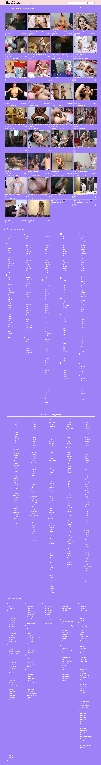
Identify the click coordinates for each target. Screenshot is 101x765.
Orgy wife (82, 582)
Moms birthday (66, 640)
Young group (12, 759)
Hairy (46, 284)
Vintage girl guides (13, 727)
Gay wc (29, 619)
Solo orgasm (83, 654)
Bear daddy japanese (14, 622)
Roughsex (65, 340)
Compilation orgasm (14, 646)
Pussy (64, 322)
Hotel (46, 308)
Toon (82, 300)
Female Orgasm (48, 207)
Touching (83, 302)
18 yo (9, 198)
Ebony (27, 301)
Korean (46, 346)
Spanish (83, 243)
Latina (46, 360)
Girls (84, 81)
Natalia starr (83, 568)
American (54, 105)
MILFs (64, 215)
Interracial (47, 324)
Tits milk (82, 702)
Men (64, 209)
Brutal (9, 293)
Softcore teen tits (84, 643)
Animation (10, 214)
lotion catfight (8, 171)
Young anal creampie (14, 757)
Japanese (47, 332)
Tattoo (82, 281)
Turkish (82, 308)
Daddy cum (30, 568)
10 (84, 7)
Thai (82, 289)
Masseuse (65, 202)
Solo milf (82, 652)
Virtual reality (12, 731)
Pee (64, 296)
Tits (82, 296)
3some (9, 200)
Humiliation (47, 310)
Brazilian (10, 284)
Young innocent (13, 763)
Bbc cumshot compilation (15, 613)
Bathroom (81, 128)
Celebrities (28, 209)
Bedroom (10, 256)
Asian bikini (12, 599)
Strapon (83, 260)
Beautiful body (12, 624)
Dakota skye (30, 570)
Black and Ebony (12, 271)
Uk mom (11, 717)
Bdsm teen (12, 619)
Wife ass (11, 749)
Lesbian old (65, 590)
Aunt (9, 234)
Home (26, 3)
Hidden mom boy (31, 653)
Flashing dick (30, 607)
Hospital (47, 303)
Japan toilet (65, 568)
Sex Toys (83, 209)
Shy (82, 220)
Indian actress (48, 568)
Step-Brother (11, 288)
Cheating (28, 213)
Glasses (47, 261)
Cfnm (27, 211)
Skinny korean (83, 635)
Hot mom (29, 661)
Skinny (82, 224)
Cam (27, 198)
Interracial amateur (49, 583)
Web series (12, 739)
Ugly (82, 318)
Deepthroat (29, 276)
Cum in (11, 655)
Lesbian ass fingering (67, 587)
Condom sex (29, 232)
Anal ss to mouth (13, 595)
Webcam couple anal (14, 741)
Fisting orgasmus (31, 605)
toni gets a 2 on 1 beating (33, 171)
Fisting (46, 222)
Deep (27, 274)
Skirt (82, 226)
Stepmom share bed (85, 663)
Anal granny (12, 588)
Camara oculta (12, 642)
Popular (38, 3)
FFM (46, 213)
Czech (27, 260)
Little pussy (65, 596)
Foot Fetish (47, 226)
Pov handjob (83, 594)
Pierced (64, 303)
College (28, 228)
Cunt (27, 256)
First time (47, 220)
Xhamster (24, 33)
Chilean (34, 35)
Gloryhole (47, 264)
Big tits (83, 105)
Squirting (83, 256)
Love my (64, 605)
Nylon (34, 81)
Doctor (28, 283)
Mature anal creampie (67, 617)
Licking (46, 366)
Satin (82, 200)
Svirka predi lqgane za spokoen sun (59, 54)
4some (9, 202)
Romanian (65, 338)
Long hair (64, 600)
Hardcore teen (30, 640)
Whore (82, 351)
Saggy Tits (83, 198)
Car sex (28, 200)
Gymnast (47, 279)
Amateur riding (12, 584)
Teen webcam (83, 692)
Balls (9, 244)
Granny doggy (30, 626)
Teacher (83, 283)
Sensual (83, 207)
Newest (43, 3)
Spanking (83, 245)
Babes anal (12, 609)
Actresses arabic (13, 575)
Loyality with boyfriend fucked (12, 31)
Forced (46, 230)
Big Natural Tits (79, 151)
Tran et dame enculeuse (86, 707)
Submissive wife (84, 665)
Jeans (46, 334)
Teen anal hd (83, 681)
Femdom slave (30, 597)
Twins (82, 313)
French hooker (30, 610)
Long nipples (65, 602)
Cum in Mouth (29, 249)
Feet (46, 205)
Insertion (47, 322)
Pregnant (65, 313)
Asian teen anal (13, 603)
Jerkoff (46, 336)
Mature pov (65, 625)
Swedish (83, 271)
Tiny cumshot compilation (86, 698)
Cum (27, 247)
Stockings (38, 81)
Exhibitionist (29, 314)
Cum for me (12, 653)
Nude (64, 251)
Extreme (28, 316)
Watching (83, 340)
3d (7, 35)
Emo (27, 305)
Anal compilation (13, 590)
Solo (82, 239)
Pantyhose (65, 288)
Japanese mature (66, 570)
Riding (64, 332)
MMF (64, 222)
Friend (46, 234)
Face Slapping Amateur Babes (81, 171)
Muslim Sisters (54, 77)
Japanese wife (66, 572)
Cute (37, 128)
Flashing (47, 224)
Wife (82, 353)
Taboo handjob (83, 675)
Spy (82, 252)
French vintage (30, 612)
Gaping (46, 249)
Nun (64, 255)
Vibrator (83, 328)
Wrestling (15, 151)
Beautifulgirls (14, 81)
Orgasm (65, 269)
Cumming (28, 252)
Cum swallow (12, 659)
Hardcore (47, 288)
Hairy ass (29, 634)
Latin (46, 358)
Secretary (83, 205)
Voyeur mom (12, 733)
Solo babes (83, 646)
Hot (45, 305)
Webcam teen (12, 747)
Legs (46, 362)
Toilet (82, 298)
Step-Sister (83, 222)
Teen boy (82, 685)
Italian (46, 326)
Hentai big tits (30, 649)
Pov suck (82, 596)
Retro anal (82, 614)
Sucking (83, 266)
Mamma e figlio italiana (68, 612)
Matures (65, 207)
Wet (82, 349)
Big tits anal (12, 626)
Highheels (47, 297)
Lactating (47, 351)
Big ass (82, 35)
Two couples (83, 709)
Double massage (31, 585)
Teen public (83, 690)
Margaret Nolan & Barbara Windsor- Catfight (61, 147)
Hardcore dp (30, 638)
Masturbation (66, 205)
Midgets (65, 213)
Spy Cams (83, 254)
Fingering (47, 217)
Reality (64, 327)
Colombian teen (13, 644)
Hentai (46, 293)
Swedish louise (84, 669)
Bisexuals (10, 267)
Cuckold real (12, 651)
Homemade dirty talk (32, 657)
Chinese (17, 58)
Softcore (83, 237)
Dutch (27, 296)
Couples (28, 237)
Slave (82, 228)
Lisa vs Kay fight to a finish (11, 147)
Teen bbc (82, 683)
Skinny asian (83, 633)
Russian (65, 342)
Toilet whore (83, 705)
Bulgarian (62, 58)
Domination (87, 58)
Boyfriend (13, 35)
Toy (82, 304)
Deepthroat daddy (31, 574)
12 (86, 7)
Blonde (31, 58)
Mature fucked (65, 621)
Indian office (48, 574)
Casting (28, 205)
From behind (30, 614)
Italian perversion (49, 585)
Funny (60, 151)
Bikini (9, 265)
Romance (65, 336)
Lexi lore (64, 592)
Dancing (28, 268)
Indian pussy (48, 576)
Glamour (47, 259)
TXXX (48, 33)
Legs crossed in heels (67, 583)
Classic (28, 217)
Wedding (83, 347)
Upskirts (83, 323)
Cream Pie (28, 239)
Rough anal (83, 619)
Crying (27, 243)
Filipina (46, 215)
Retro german (83, 617)
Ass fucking (11, 225)
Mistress (65, 220)
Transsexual (84, 306)
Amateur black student (14, 578)
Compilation (14, 128)
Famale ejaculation (31, 590)
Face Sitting (62, 35)
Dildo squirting (30, 576)
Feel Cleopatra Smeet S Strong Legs (59, 31)
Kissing (46, 342)
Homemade (47, 301)
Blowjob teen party (13, 634)
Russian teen (83, 623)
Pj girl (81, 592)
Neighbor (65, 246)
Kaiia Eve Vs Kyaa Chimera (80, 54)
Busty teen (11, 637)
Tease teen (83, 679)
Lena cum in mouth (67, 585)
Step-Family (47, 202)
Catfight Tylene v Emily (79, 101)
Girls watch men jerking (33, 622)
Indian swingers (48, 578)
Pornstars (65, 309)
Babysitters (10, 241)
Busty (9, 299)
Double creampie (31, 583)
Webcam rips (12, 745)
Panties (64, 285)
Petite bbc (82, 590)
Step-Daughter (29, 272)
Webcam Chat (84, 342)
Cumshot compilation (14, 661)
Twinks (82, 311)
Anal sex (11, 592)
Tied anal (82, 696)
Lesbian (39, 151)
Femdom (47, 209)
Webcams (83, 344)
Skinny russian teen (85, 637)
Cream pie (11, 649)
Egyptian (28, 303)
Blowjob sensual (13, 632)
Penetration (65, 298)
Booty (9, 280)
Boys (9, 282)
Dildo (27, 281)
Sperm (82, 247)
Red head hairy (84, 610)
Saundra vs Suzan (55, 171)
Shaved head (83, 631)
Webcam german (13, 743)
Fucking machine (49, 237)
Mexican (65, 211)
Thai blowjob (83, 694)
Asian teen (11, 601)
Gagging (47, 244)
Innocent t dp (48, 580)
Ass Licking (78, 35)
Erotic (27, 308)
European (28, 312)
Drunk (27, 293)
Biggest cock (12, 630)
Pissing (64, 305)
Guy (46, 276)
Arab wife (11, 597)
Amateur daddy (13, 580)
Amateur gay (12, 582)
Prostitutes (65, 315)
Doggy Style (29, 287)
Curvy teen (12, 664)
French (46, 232)
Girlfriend (47, 255)
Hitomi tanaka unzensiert (33, 655)
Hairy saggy (30, 636)
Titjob (82, 293)
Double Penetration (40, 35)
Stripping (83, 262)
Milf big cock (65, 629)
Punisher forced (84, 598)
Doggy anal (30, 578)
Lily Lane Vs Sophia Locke (34, 101)
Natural (64, 244)
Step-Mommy (66, 224)
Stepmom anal (83, 661)
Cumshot (28, 254)
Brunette (54, 35)
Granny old (29, 628)
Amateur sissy (12, 586)
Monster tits (65, 642)
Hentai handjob (30, 651)
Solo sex (82, 656)
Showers (83, 217)
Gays (46, 251)
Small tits (83, 232)
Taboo (82, 279)
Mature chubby (66, 619)
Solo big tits (83, 648)
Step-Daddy (29, 266)
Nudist (64, 253)
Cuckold (28, 245)
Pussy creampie (84, 600)
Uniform (83, 320)
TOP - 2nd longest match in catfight (82, 147)
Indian (46, 317)
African (10, 208)
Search (91, 3)
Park (64, 290)
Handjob (47, 286)
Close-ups (28, 222)
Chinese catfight (8, 54)
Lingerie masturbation (67, 594)
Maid (64, 198)
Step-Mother (66, 232)
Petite (64, 300)
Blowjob (58, 58)
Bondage (10, 278)
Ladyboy (47, 354)
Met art (64, 627)
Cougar (28, 234)
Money (64, 226)
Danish (28, 270)
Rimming (65, 334)
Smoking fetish (83, 641)
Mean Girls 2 (54, 101)
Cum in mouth (12, 657)
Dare (61, 81)
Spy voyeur (83, 658)
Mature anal (65, 614)
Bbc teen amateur (13, 615)
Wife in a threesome (14, 751)
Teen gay (82, 688)
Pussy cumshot (84, 602)
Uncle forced (12, 719)
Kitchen (46, 344)
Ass (11, 81)
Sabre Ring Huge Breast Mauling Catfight (37, 54)
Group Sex (47, 274)
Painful (64, 281)
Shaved (83, 211)
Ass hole (10, 227)
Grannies (47, 270)
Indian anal (47, 570)
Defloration (29, 279)
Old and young (66, 267)
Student (83, 264)
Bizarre (10, 269)
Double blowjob (31, 580)
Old (63, 265)
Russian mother (84, 621)
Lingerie (46, 368)
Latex (46, 356)
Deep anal (29, 572)
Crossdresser (29, 241)
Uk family (11, 715)
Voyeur (82, 335)
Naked (64, 242)
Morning (65, 230)
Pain (64, 279)
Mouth (64, 234)
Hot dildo (29, 659)
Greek (46, 272)
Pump (64, 320)
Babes (9, 35)
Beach (9, 252)
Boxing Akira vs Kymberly (11, 101)
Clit (27, 220)
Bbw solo (11, 617)
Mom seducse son (66, 638)
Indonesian (47, 320)
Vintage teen (12, 729)
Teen (82, 287)
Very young (12, 724)
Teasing (83, 285)
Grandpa (47, 268)
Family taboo (30, 592)
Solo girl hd (83, 650)
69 (30, 105)
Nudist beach (83, 572)
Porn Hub (47, 56)
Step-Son (83, 241)
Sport (82, 249)
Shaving (83, 213)
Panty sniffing (83, 587)
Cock (27, 226)
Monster (65, 228)
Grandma (47, 266)
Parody (64, 292)
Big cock (10, 261)
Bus (9, 297)
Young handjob (13, 761)
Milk (64, 217)
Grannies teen (30, 624)
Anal (77, 58)
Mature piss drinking (67, 623)
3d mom (11, 568)
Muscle (64, 237)
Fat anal (29, 595)
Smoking (83, 234)
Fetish (15, 105)
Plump (64, 307)
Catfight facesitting (32, 147)
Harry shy (29, 642)
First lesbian (30, 603)
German (47, 253)
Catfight (16, 35)
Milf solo (64, 631)
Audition (10, 232)
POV (64, 311)
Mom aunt (64, 634)
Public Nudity (66, 317)
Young (82, 361)
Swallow (83, 269)
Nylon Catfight (31, 77)
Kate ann (64, 578)
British (9, 286)
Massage (65, 200)
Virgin (82, 332)
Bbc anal (11, 611)
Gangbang (47, 246)
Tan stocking (83, 677)
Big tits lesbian (12, 628)
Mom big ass (65, 636)
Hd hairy (29, 646)
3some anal (12, 570)
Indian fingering (48, 572)
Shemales (83, 215)
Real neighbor (83, 608)
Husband (47, 312)
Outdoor (65, 273)
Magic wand (65, 610)
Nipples (64, 249)
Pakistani (65, 283)
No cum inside (83, 570)
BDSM (10, 58)
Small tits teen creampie (86, 639)
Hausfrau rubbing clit (32, 644)
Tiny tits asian (83, 700)
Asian (8, 58)
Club (27, 224)
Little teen (64, 598)
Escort (27, 310)
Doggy (27, 285)
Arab (9, 219)
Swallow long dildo (84, 667)
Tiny (82, 291)
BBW (54, 128)
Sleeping (83, 230)
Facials (46, 200)
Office (64, 263)
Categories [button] (32, 3)
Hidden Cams (48, 295)
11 (85, 7)
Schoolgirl (83, 202)
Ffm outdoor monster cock (33, 599)
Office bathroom (84, 578)
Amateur (54, 58)
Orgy (64, 271)
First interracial (30, 601)
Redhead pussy (84, 612)
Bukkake (10, 295)
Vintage (11, 151)
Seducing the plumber (85, 629)
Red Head (65, 330)
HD (45, 291)
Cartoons (28, 202)
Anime (9, 217)
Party (64, 294)
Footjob (46, 228)
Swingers (83, 273)
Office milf (82, 580)
